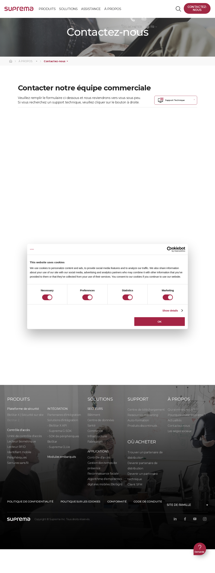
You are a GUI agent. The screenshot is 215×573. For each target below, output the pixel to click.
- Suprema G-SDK (59, 454)
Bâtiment (94, 438)
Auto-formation (138, 444)
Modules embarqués (61, 480)
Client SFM (135, 508)
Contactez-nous (197, 8)
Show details (170, 310)
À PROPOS (25, 85)
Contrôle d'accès (99, 481)
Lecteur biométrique (21, 465)
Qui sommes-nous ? (181, 433)
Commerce (95, 454)
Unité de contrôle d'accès (24, 460)
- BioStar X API (57, 449)
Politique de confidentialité (30, 525)
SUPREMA (18, 10)
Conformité (116, 525)
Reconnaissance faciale (103, 497)
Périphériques (17, 481)
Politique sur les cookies (80, 525)
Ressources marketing (143, 438)
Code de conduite (148, 525)
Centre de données (101, 444)
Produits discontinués (142, 449)
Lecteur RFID (16, 470)
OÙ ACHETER (133, 27)
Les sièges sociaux (180, 455)
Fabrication (95, 465)
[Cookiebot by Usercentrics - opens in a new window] (169, 249)
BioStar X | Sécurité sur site (25, 438)
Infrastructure (97, 460)
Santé (92, 449)
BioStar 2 (13, 444)
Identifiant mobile (19, 476)
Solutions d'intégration (62, 444)
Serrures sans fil (17, 486)
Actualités (174, 444)
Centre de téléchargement (146, 433)
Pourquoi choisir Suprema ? (187, 438)
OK (160, 321)
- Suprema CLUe (58, 470)
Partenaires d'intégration (64, 438)
